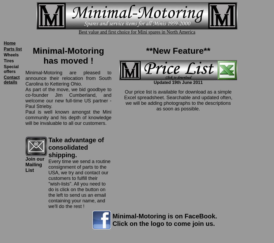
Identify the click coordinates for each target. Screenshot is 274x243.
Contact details (12, 79)
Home (10, 43)
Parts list (13, 49)
